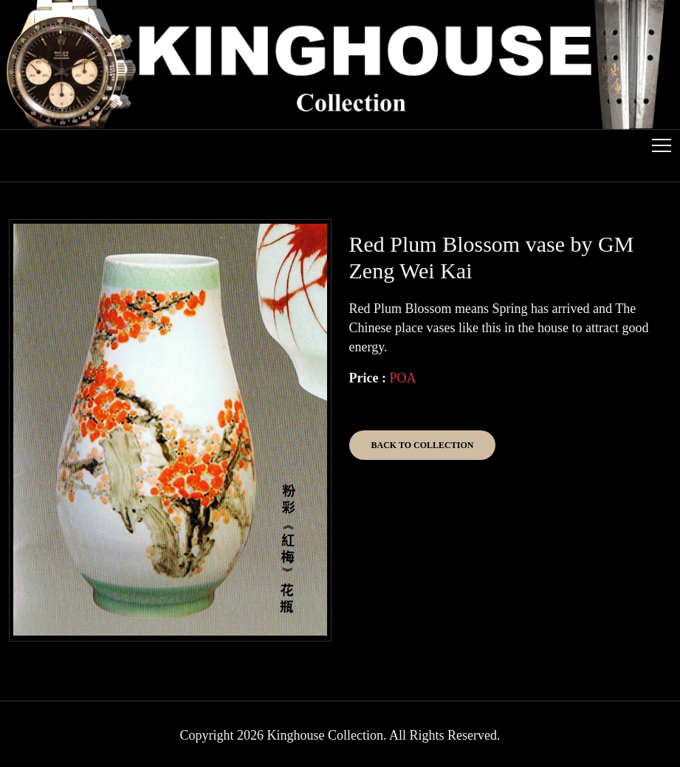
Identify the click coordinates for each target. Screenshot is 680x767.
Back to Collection (422, 445)
